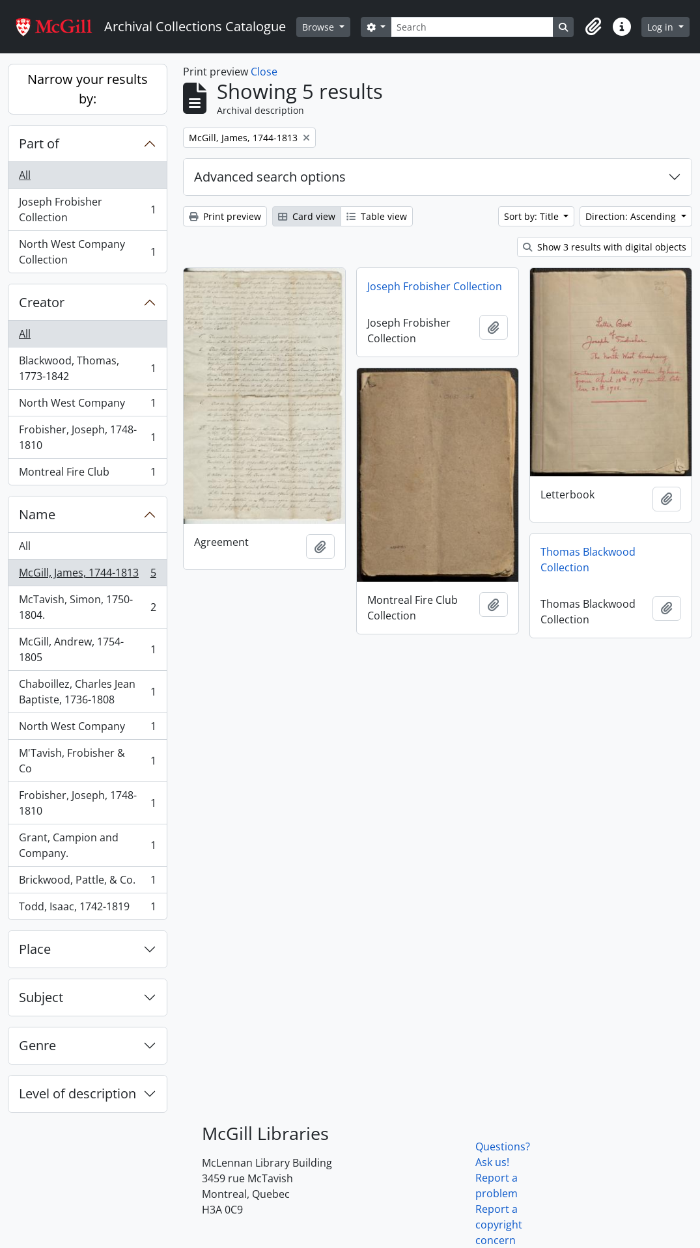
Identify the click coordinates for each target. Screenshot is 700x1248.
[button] (593, 26)
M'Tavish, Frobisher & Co (87, 761)
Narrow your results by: (87, 88)
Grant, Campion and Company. (87, 845)
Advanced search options (270, 176)
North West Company (87, 405)
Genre (37, 1045)
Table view (376, 216)
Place (35, 949)
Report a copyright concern (498, 1224)
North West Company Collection (87, 252)
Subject (41, 997)
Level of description (77, 1093)
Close (264, 71)
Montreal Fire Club (87, 474)
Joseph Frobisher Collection (87, 209)
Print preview (225, 216)
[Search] (472, 27)
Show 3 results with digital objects (604, 247)
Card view (306, 216)
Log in (661, 27)
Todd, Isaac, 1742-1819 (87, 909)
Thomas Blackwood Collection (588, 560)
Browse (319, 27)
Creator (41, 302)
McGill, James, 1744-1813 (87, 575)
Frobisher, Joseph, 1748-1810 (87, 437)
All (25, 175)
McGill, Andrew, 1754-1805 (87, 649)
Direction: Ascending (632, 216)
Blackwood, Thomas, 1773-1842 (87, 368)
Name (37, 514)
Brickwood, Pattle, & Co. (87, 882)
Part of (39, 143)
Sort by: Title (532, 216)
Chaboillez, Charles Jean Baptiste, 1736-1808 (87, 692)
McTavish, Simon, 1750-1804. (87, 607)
